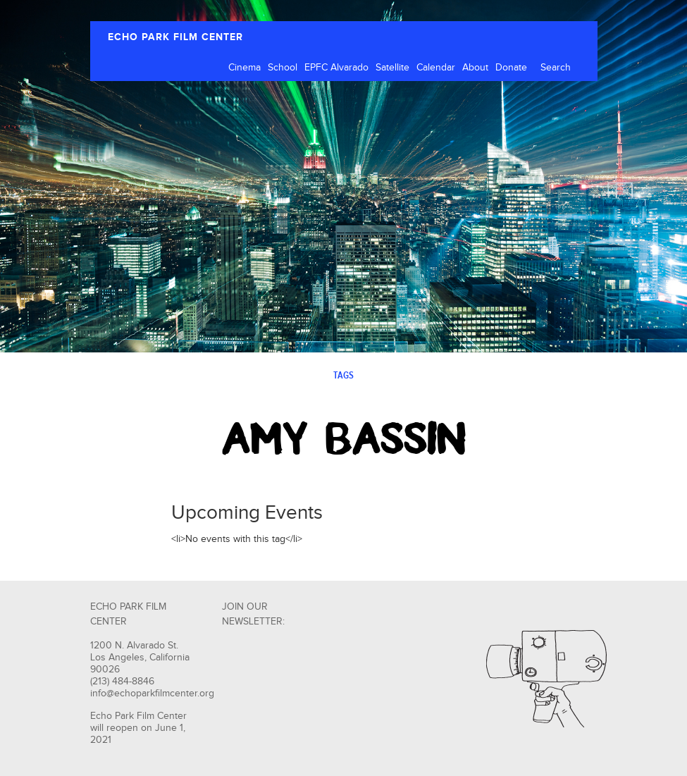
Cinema (244, 67)
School (282, 67)
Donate (511, 67)
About (475, 67)
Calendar (435, 67)
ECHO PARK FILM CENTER (175, 37)
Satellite (392, 67)
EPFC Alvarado (336, 67)
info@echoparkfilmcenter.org (152, 693)
